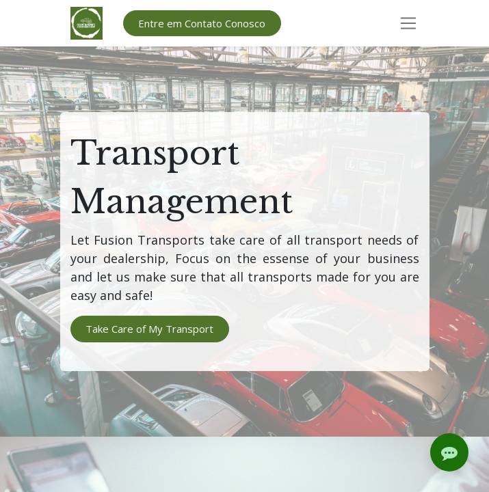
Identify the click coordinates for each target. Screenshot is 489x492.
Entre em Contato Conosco (201, 23)
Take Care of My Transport (149, 329)
